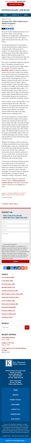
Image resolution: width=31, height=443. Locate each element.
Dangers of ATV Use (8, 343)
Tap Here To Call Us (15, 4)
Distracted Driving (9, 307)
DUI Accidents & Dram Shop (12, 294)
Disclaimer (15, 404)
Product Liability (8, 310)
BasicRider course (7, 70)
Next (16, 204)
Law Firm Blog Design (15, 440)
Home (5, 15)
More (26, 15)
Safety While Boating (8, 337)
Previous (5, 204)
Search (27, 327)
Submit (15, 261)
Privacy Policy (15, 399)
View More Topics (7, 317)
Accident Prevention (10, 290)
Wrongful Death (8, 287)
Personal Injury (8, 284)
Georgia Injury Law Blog (16, 10)
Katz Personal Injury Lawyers (22, 436)
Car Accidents (8, 277)
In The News (10, 193)
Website (15, 395)
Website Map (15, 414)
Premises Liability (9, 314)
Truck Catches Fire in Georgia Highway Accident (14, 349)
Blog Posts (15, 419)
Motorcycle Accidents (20, 193)
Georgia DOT (9, 194)
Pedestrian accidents (10, 297)
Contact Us (15, 15)
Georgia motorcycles (19, 194)
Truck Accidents (8, 300)
